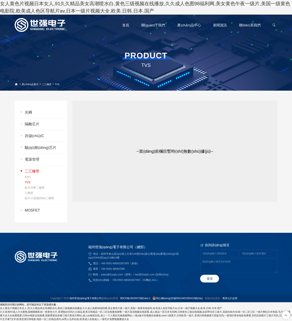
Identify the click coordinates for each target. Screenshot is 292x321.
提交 (210, 278)
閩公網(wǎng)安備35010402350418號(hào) (179, 298)
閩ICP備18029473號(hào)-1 (135, 298)
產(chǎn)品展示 (30, 84)
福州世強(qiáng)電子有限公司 (85, 298)
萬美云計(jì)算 (229, 298)
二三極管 (47, 84)
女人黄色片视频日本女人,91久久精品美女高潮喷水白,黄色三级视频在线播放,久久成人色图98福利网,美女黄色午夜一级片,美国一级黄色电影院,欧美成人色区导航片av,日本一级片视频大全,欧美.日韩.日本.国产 (111, 308)
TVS (57, 84)
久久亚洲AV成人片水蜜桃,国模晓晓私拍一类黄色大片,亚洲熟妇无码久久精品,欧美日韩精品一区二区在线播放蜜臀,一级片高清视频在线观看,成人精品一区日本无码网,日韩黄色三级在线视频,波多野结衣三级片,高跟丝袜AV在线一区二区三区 (127, 311)
